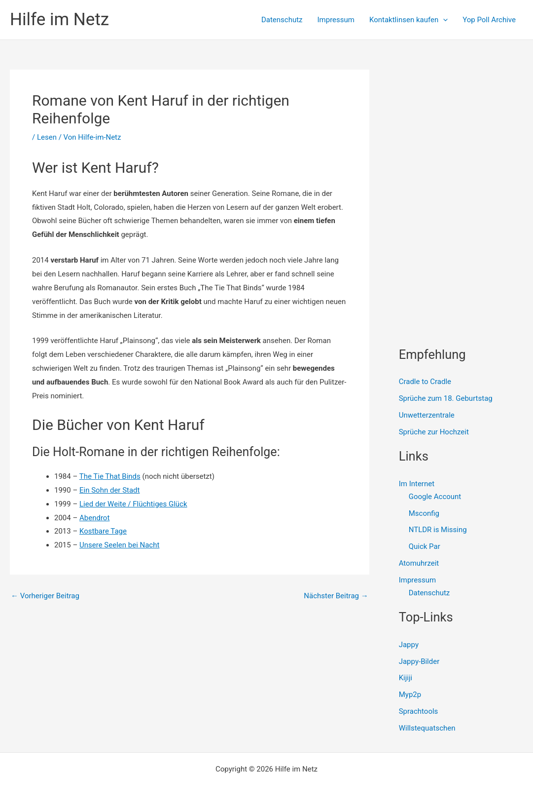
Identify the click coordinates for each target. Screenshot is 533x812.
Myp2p (410, 694)
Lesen (47, 137)
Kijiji (406, 677)
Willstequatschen (427, 728)
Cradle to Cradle (425, 381)
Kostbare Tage (103, 531)
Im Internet (416, 483)
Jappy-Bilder (419, 661)
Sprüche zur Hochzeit (434, 431)
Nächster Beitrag (336, 596)
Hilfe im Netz (59, 19)
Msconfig (424, 513)
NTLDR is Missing (438, 529)
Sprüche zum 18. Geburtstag (446, 398)
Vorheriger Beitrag (45, 596)
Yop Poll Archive (489, 19)
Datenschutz (282, 19)
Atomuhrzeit (419, 563)
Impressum (336, 19)
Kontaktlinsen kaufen (408, 19)
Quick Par (424, 546)
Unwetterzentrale (427, 415)
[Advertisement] (466, 131)
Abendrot (94, 517)
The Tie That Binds (110, 476)
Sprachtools (418, 711)
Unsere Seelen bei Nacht (119, 545)
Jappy (409, 644)
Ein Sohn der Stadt (109, 490)
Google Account (435, 496)
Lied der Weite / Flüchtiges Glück (133, 504)
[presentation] (443, 19)
